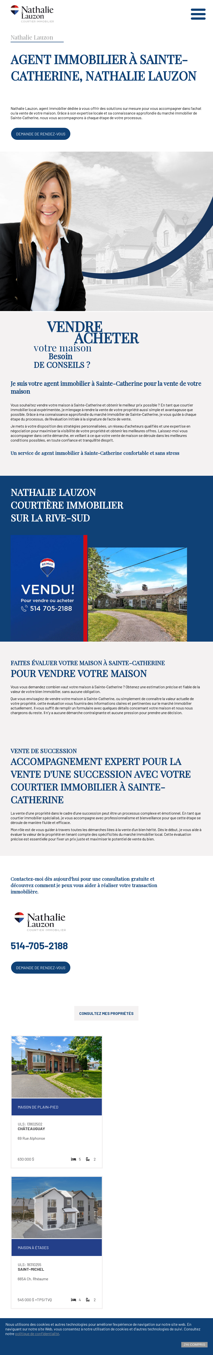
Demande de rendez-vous (40, 133)
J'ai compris (194, 1344)
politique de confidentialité (37, 1333)
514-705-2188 (39, 945)
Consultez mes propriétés (106, 1013)
